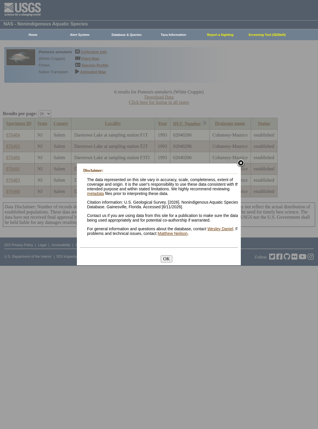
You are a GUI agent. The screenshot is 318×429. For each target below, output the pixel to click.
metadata (95, 193)
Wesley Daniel (220, 229)
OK (166, 258)
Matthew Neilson (173, 233)
